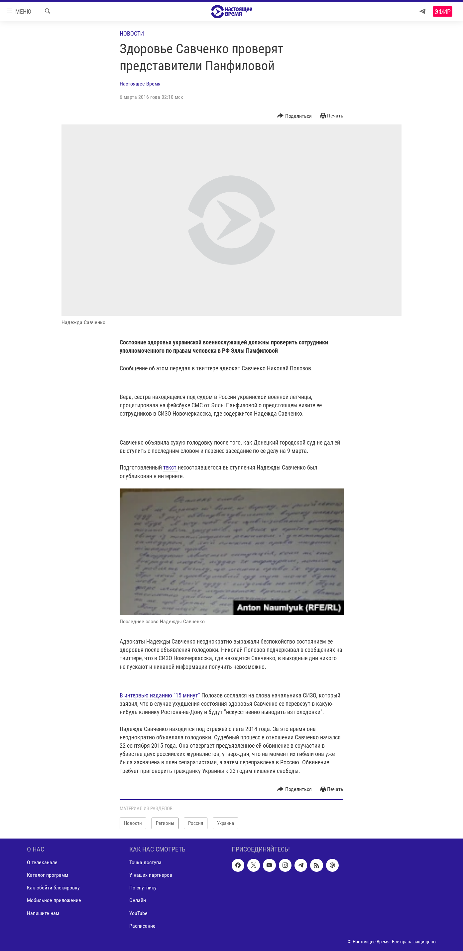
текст (170, 467)
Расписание (142, 925)
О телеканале (42, 862)
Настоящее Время (140, 84)
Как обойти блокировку (53, 887)
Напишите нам (43, 913)
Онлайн (137, 900)
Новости (132, 33)
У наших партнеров (150, 875)
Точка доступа (145, 862)
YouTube (138, 913)
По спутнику (143, 887)
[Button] (294, 115)
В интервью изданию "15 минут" (160, 695)
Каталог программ (47, 875)
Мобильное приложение (54, 900)
